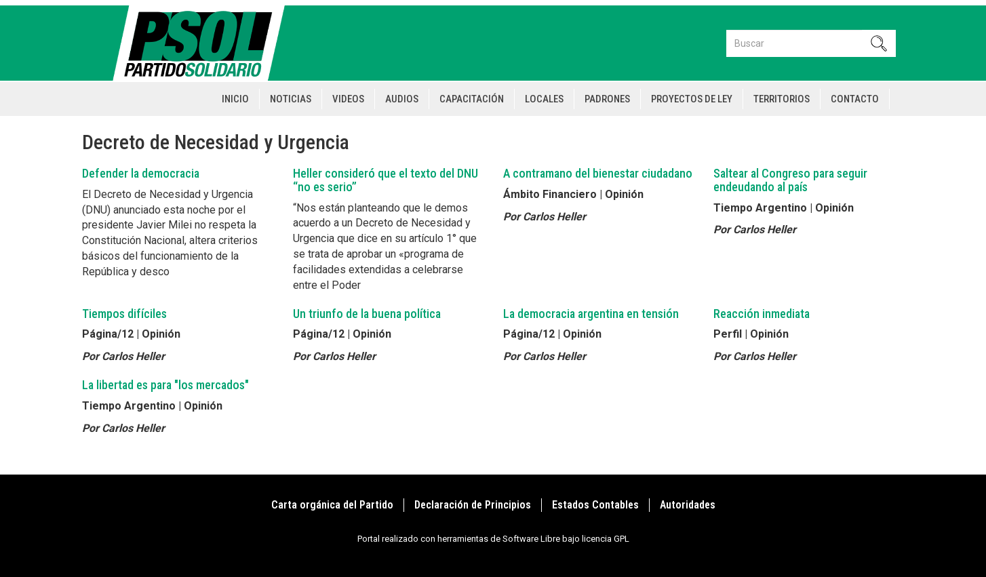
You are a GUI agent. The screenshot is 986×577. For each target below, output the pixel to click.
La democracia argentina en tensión (591, 313)
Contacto (855, 99)
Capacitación (471, 99)
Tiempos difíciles (124, 313)
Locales (544, 99)
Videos (348, 99)
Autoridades (687, 504)
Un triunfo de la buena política (367, 313)
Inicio (235, 99)
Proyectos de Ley (691, 99)
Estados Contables (595, 504)
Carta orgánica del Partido (332, 504)
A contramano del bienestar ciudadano (597, 173)
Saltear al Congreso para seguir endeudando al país (790, 180)
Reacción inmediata (761, 313)
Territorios (781, 99)
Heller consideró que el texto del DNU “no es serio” (385, 180)
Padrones (607, 99)
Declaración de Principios (472, 504)
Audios (401, 99)
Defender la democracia (140, 173)
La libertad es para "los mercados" (165, 385)
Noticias (290, 99)
